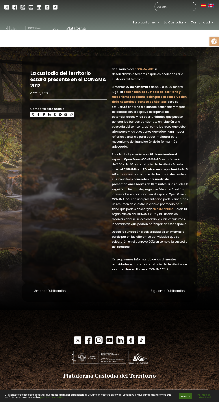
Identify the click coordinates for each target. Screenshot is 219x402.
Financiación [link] (203, 38)
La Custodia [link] (173, 22)
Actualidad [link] (158, 38)
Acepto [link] (185, 396)
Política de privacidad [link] (204, 396)
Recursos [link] (182, 38)
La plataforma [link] (144, 22)
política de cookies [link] (52, 397)
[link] (214, 41)
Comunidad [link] (200, 22)
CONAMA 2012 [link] (144, 69)
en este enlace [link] (163, 209)
